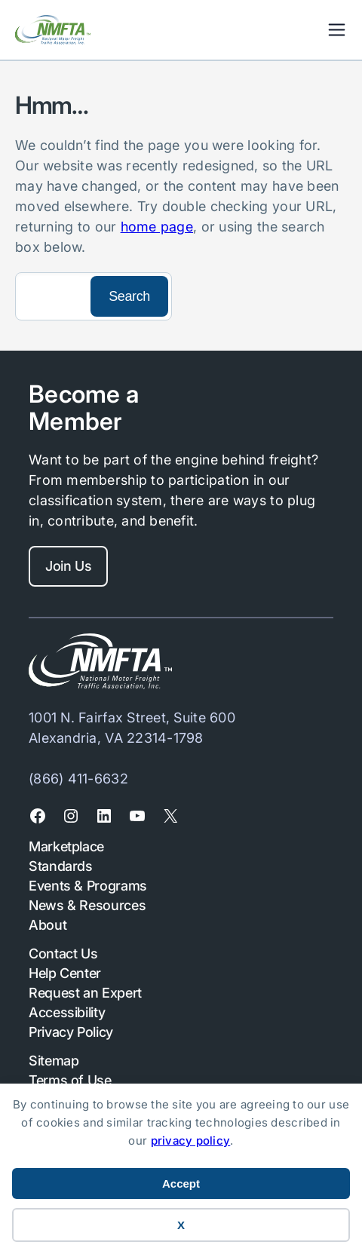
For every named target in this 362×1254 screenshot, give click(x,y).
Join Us (68, 566)
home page (157, 227)
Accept (181, 1183)
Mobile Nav (337, 30)
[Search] (51, 296)
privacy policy (191, 1140)
